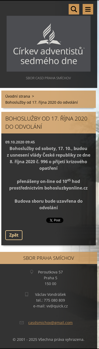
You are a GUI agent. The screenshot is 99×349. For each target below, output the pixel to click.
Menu (88, 9)
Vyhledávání (74, 9)
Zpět (13, 235)
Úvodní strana (17, 96)
